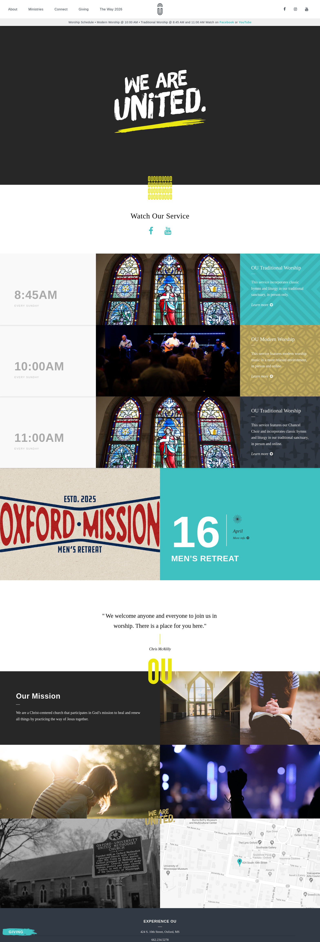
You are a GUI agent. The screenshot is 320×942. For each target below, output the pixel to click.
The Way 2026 (111, 9)
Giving (84, 9)
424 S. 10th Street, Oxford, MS (159, 931)
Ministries (35, 9)
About (12, 9)
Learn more (262, 305)
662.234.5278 (160, 939)
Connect (61, 9)
